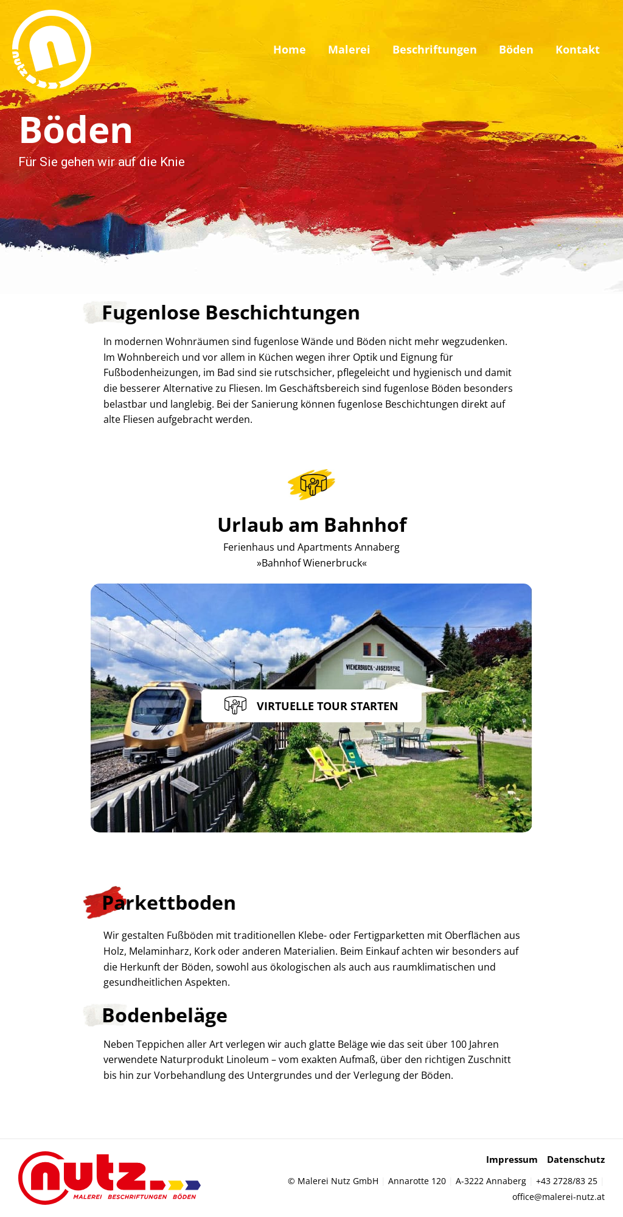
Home (289, 49)
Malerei (349, 49)
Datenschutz (576, 1159)
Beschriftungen (434, 49)
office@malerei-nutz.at (558, 1196)
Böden (516, 49)
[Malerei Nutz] (51, 48)
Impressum (512, 1159)
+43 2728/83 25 (566, 1181)
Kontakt (577, 49)
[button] (311, 705)
